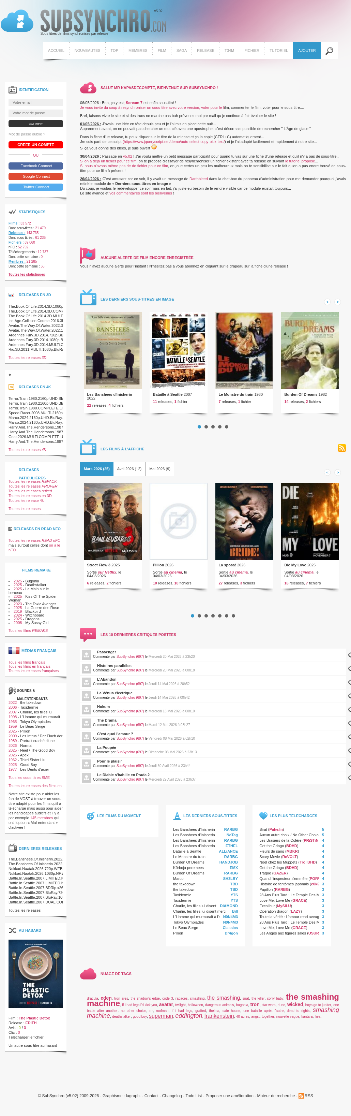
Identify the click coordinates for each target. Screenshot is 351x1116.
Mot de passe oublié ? (27, 136)
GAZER (280, 875)
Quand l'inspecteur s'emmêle (283, 881)
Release (205, 51)
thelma (214, 1013)
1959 (13, 729)
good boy (140, 1019)
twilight (180, 1007)
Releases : (17, 235)
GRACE (299, 903)
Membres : (17, 264)
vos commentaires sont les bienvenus (140, 195)
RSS (342, 450)
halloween (195, 1007)
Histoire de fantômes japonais (284, 886)
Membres (137, 51)
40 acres (242, 1019)
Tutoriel (278, 51)
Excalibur (267, 908)
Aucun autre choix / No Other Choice (289, 837)
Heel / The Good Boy (37, 753)
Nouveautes (87, 51)
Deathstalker (35, 587)
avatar (166, 1007)
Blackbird (33, 614)
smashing (197, 1001)
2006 (13, 710)
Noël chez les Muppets (278, 865)
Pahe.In (276, 832)
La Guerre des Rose (42, 610)
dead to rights (298, 1013)
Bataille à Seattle (168, 397)
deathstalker (121, 1019)
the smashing (223, 1000)
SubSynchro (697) (130, 659)
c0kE (315, 886)
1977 (13, 772)
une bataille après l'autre (263, 1013)
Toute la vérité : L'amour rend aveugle (290, 919)
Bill (235, 914)
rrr (151, 1013)
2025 (18, 584)
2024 (18, 617)
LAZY (296, 914)
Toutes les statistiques (27, 277)
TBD (234, 886)
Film (161, 51)
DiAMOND (229, 908)
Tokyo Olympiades (188, 925)
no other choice (134, 1013)
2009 (13, 738)
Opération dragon (274, 914)
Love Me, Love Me (274, 903)
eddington (188, 1018)
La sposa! (227, 567)
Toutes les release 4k (26, 503)
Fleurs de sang (271, 854)
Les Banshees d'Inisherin (109, 397)
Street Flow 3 (98, 567)
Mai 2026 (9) (159, 471)
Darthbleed (199, 181)
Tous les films (28, 633)
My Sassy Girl (36, 625)
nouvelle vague (287, 1019)
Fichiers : (16, 245)
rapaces (182, 1001)
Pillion (158, 567)
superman (161, 1018)
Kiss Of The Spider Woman (33, 601)
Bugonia (32, 584)
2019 (18, 614)
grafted (200, 1013)
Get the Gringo (271, 848)
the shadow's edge (145, 1001)
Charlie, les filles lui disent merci (200, 908)
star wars (269, 1007)
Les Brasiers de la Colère (280, 843)
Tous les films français (27, 665)
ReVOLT (289, 859)
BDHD (291, 848)
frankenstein (219, 1018)
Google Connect (36, 179)
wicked (295, 1007)
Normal (26, 748)
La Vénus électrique (115, 695)
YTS (234, 897)
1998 (13, 719)
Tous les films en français (29, 669)
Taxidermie (182, 897)
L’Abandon (107, 682)
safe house (231, 1013)
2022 (13, 705)
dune (281, 1007)
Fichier (251, 51)
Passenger (106, 654)
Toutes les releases (27, 360)
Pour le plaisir (109, 764)
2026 (13, 748)
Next (337, 304)
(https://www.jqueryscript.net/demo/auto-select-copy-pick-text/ (174, 144)
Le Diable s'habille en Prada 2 (123, 777)
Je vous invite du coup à (100, 110)
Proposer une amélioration (229, 1098)
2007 (13, 714)
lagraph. (133, 1098)
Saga (181, 51)
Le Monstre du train (236, 397)
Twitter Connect (35, 189)
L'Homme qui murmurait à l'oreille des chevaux (212, 919)
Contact (151, 1098)
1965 (13, 724)
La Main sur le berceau (29, 593)
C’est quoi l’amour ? (115, 736)
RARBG (231, 832)
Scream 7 (134, 105)
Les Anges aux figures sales (282, 935)
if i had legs (182, 1013)
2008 (18, 625)
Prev (327, 304)
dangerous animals (219, 1007)
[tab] (96, 471)
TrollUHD (308, 865)
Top (114, 51)
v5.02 (83, 23)
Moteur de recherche (276, 1098)
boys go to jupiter (318, 1007)
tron (254, 1007)
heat (318, 1019)
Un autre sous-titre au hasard (33, 1048)
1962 (13, 762)
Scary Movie (269, 859)
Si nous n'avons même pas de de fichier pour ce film (124, 168)
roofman (162, 1013)
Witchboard (34, 617)
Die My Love (295, 567)
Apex (24, 757)
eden (106, 1000)
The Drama (107, 723)
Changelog (172, 1098)
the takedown (184, 886)
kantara (306, 1019)
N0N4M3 (230, 919)
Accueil (55, 51)
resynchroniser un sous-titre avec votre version (160, 110)
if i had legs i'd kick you (139, 1007)
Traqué (265, 875)
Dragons (32, 621)
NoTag (232, 837)
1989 (13, 743)
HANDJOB (228, 865)
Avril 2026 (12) (129, 471)
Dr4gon (231, 935)
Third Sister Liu (32, 762)
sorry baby (275, 1001)
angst (255, 1019)
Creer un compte (35, 147)
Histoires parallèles (114, 668)
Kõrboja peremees (188, 870)
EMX (234, 870)
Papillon (266, 892)
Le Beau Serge (185, 930)
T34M (228, 51)
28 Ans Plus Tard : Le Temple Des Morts (292, 897)
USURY (314, 935)
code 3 (167, 1001)
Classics (230, 930)
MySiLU (284, 908)
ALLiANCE (228, 854)
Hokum (103, 709)
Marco (178, 881)
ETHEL (232, 848)
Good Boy (28, 767)
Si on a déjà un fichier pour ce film (108, 163)
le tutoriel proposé (300, 163)
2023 (18, 606)
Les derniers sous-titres (210, 818)
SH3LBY (230, 881)
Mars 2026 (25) (97, 471)
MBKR (292, 854)
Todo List (193, 1098)
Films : (14, 226)
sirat (246, 1001)
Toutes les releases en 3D (30, 498)
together (268, 1019)
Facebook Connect (35, 168)
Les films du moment (119, 818)
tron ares (121, 1001)
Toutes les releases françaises (34, 673)
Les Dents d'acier (34, 772)
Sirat (263, 832)
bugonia (242, 1007)
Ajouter (306, 51)
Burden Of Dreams (301, 397)
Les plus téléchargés (293, 818)
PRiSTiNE (312, 843)
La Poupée (106, 750)
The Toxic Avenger (40, 606)
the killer (257, 1001)
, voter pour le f (211, 110)
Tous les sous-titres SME (29, 780)
